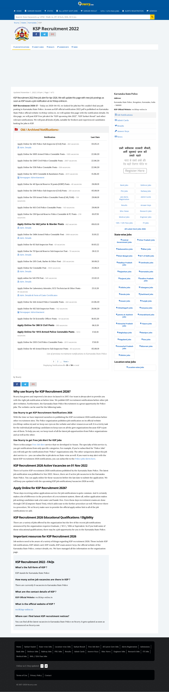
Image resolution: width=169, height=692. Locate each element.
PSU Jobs (58, 652)
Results (51, 47)
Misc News (106, 652)
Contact (48, 675)
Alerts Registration (129, 647)
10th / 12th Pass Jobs (38, 656)
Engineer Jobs (119, 652)
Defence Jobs (32, 652)
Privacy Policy (36, 675)
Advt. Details (25, 147)
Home (18, 647)
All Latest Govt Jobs (111, 647)
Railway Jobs (46, 652)
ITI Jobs (146, 652)
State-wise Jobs (45, 647)
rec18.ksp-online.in (24, 609)
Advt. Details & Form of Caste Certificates (38, 295)
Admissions (145, 647)
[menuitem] (18, 11)
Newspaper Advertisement (32, 177)
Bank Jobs (20, 652)
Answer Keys (64, 47)
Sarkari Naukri (30, 647)
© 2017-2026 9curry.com (26, 685)
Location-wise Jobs (63, 647)
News (76, 47)
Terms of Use (21, 675)
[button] (61, 130)
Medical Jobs (21, 656)
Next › (66, 361)
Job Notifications (22, 47)
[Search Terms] (84, 17)
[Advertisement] (84, 68)
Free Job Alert (38, 444)
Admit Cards (39, 47)
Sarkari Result (79, 647)
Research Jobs (134, 652)
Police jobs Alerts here (85, 459)
